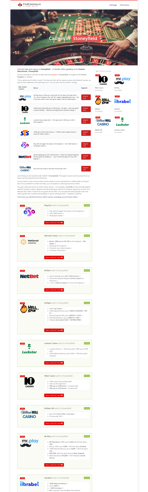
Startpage (113, 5)
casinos (54, 75)
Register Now (85, 97)
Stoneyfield (63, 205)
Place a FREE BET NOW (54, 223)
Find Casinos (124, 5)
